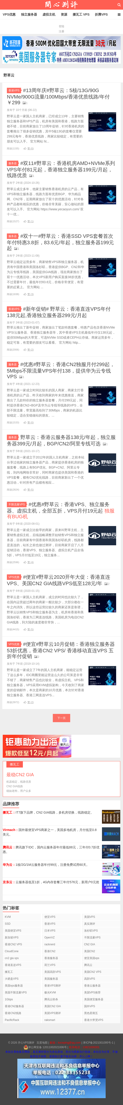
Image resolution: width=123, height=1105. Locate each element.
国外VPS (89, 1006)
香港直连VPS (13, 965)
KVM (8, 917)
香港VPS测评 (52, 985)
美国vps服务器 (14, 985)
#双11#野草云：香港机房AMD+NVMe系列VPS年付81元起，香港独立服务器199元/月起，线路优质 (61, 169)
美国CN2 (89, 951)
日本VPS (49, 930)
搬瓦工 (9, 971)
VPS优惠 (9, 14)
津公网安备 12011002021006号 (45, 1047)
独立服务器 (29, 14)
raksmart (49, 1020)
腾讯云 (88, 965)
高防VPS (89, 978)
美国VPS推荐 (92, 992)
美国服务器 (51, 978)
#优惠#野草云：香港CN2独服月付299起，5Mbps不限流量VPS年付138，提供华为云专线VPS (61, 370)
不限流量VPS (17, 504)
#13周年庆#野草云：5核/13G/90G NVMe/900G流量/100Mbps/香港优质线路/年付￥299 (58, 96)
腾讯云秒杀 (51, 999)
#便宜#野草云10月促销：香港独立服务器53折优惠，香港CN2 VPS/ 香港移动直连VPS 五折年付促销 (61, 650)
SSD (8, 923)
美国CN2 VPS (92, 971)
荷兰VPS (49, 965)
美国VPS (89, 917)
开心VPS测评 (61, 5)
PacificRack (12, 1020)
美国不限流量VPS (16, 992)
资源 (64, 14)
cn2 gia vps (12, 958)
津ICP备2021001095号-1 (98, 1042)
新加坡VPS (12, 937)
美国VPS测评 (52, 1013)
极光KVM (50, 992)
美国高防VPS (52, 971)
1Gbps (9, 999)
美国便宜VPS (13, 930)
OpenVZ (49, 937)
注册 (61, 31)
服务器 (13, 163)
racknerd (49, 944)
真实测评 (89, 923)
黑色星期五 (91, 1013)
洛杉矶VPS (91, 930)
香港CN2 (49, 951)
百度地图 (42, 1042)
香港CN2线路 (13, 1013)
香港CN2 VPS (13, 944)
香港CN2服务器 (14, 1006)
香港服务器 (51, 958)
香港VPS (14, 90)
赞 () (29, 148)
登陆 (61, 26)
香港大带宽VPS (93, 1020)
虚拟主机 (49, 14)
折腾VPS (101, 14)
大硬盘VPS (12, 978)
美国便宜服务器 (93, 999)
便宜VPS (49, 917)
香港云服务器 (92, 985)
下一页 (61, 718)
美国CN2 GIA (52, 1006)
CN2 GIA (89, 944)
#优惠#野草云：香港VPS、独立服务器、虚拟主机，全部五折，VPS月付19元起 (61, 510)
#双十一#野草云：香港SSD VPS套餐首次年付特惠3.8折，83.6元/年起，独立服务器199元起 (60, 242)
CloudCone (12, 951)
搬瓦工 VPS (81, 14)
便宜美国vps (91, 958)
